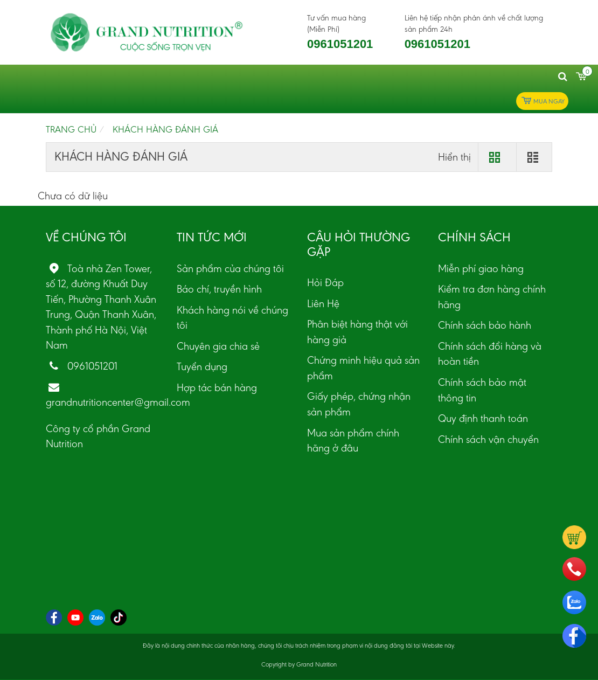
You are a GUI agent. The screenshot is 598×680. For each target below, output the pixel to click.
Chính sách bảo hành (484, 324)
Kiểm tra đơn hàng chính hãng (492, 296)
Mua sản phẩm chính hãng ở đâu (353, 440)
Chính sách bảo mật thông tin (482, 390)
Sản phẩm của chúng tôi (230, 268)
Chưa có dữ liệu (73, 195)
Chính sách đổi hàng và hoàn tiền (489, 353)
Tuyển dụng (202, 366)
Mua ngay (542, 101)
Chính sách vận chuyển (488, 439)
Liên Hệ (323, 303)
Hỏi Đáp (325, 282)
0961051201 (340, 44)
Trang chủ (71, 129)
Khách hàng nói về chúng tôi (232, 317)
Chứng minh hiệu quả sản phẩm (363, 367)
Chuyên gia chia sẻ (218, 345)
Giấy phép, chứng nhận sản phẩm (359, 404)
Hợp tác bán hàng (217, 387)
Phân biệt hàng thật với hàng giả (357, 331)
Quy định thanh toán (483, 418)
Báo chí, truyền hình (219, 288)
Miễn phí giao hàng (481, 268)
